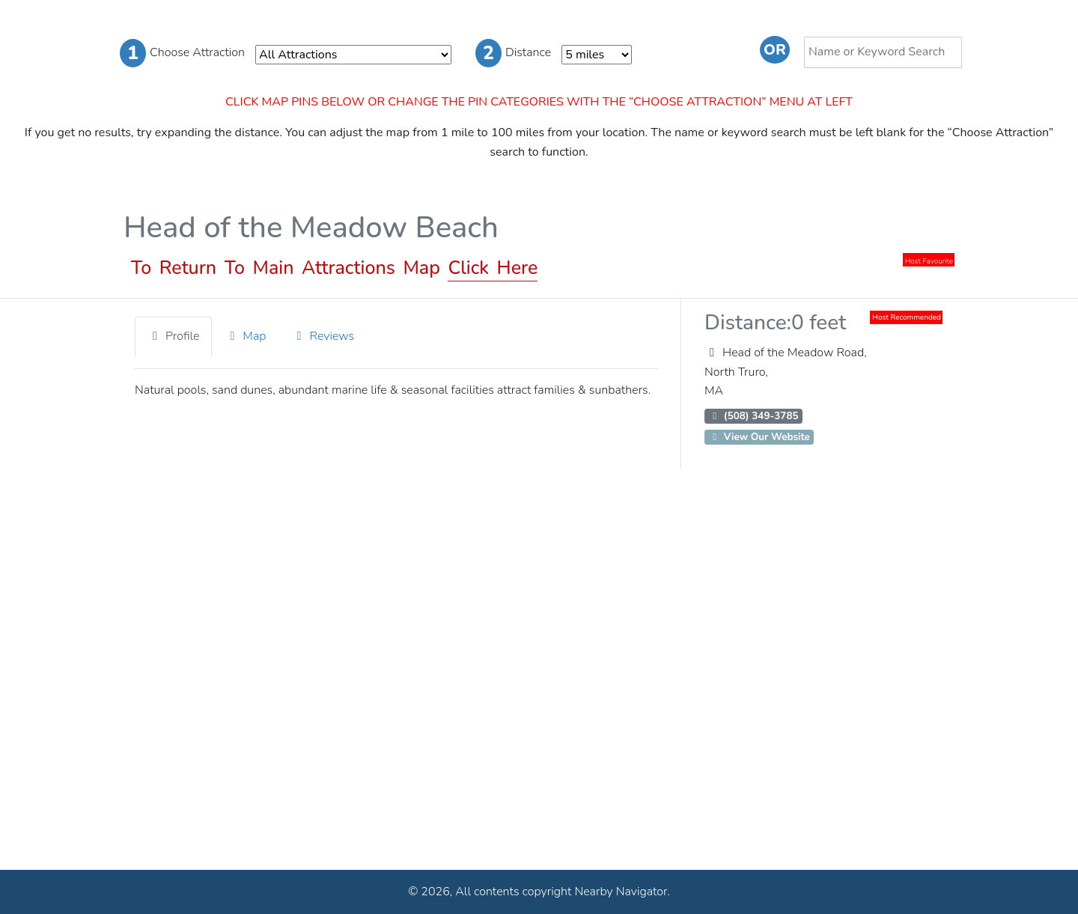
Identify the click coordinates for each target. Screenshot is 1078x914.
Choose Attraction (182, 53)
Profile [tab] (173, 336)
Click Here (493, 268)
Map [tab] (245, 336)
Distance (513, 53)
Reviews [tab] (323, 336)
